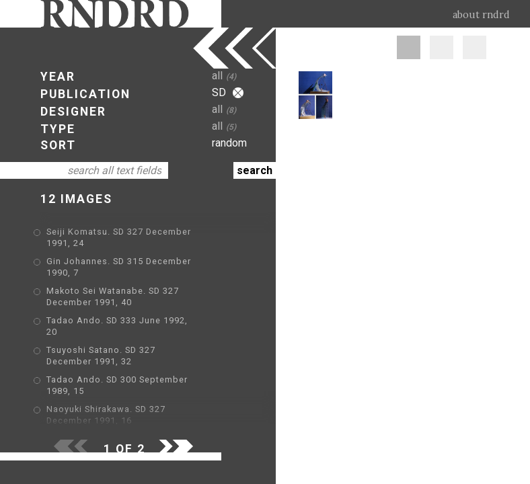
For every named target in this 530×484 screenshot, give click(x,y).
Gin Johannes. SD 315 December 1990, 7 (136, 252)
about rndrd (481, 15)
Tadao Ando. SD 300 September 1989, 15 (137, 340)
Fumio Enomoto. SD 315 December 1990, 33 (143, 418)
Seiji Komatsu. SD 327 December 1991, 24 (138, 233)
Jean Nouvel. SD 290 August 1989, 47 (129, 379)
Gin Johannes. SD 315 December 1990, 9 (136, 399)
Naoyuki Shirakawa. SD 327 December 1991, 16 (150, 360)
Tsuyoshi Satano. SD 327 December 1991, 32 (144, 321)
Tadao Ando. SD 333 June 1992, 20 (123, 301)
